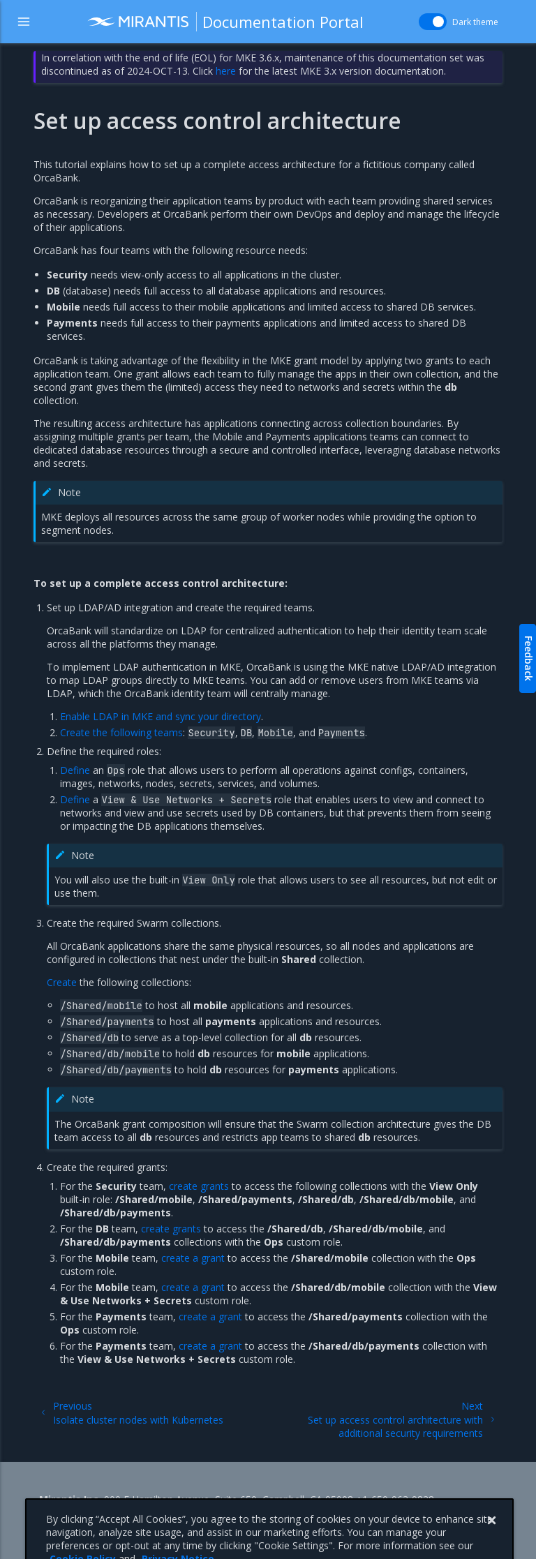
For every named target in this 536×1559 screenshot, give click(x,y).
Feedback (528, 658)
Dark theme (475, 22)
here (226, 70)
